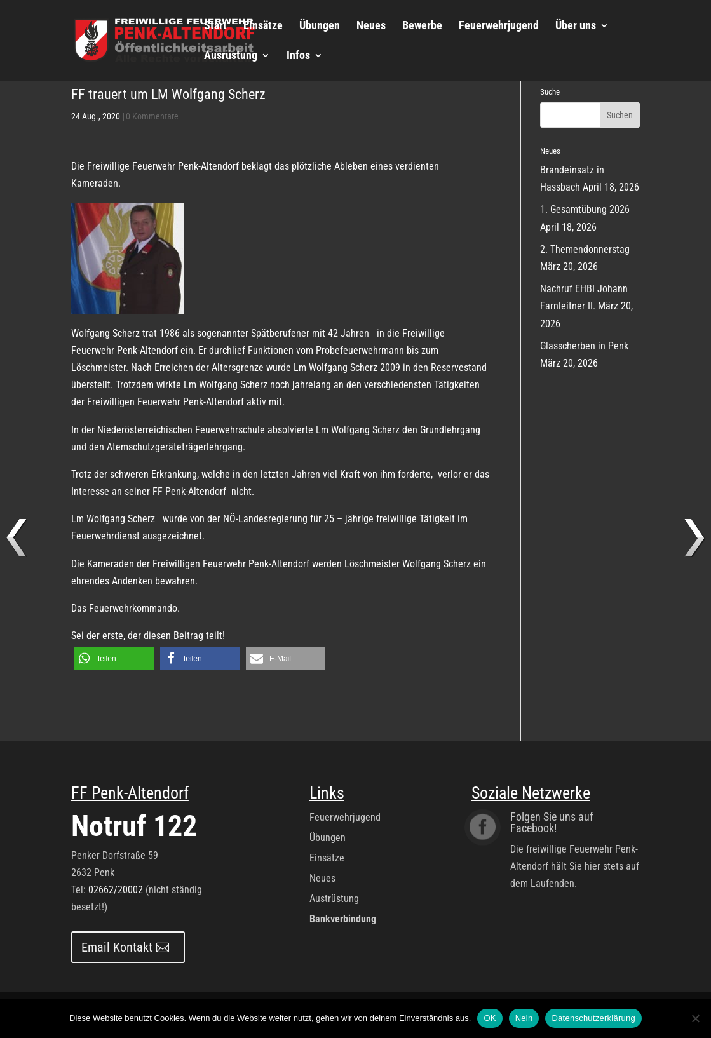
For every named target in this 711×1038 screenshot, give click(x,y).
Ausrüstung (230, 56)
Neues (371, 26)
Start (215, 26)
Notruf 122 (134, 826)
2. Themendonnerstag (585, 249)
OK (490, 1018)
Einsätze (263, 26)
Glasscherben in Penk (584, 346)
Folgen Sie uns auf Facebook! (551, 822)
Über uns (575, 26)
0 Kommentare (152, 116)
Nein (524, 1018)
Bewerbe (422, 26)
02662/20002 (115, 890)
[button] (114, 658)
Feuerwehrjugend (499, 26)
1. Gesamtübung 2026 (585, 209)
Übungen (319, 26)
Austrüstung (334, 899)
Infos (298, 56)
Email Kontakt (116, 947)
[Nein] (695, 1018)
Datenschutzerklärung (593, 1018)
